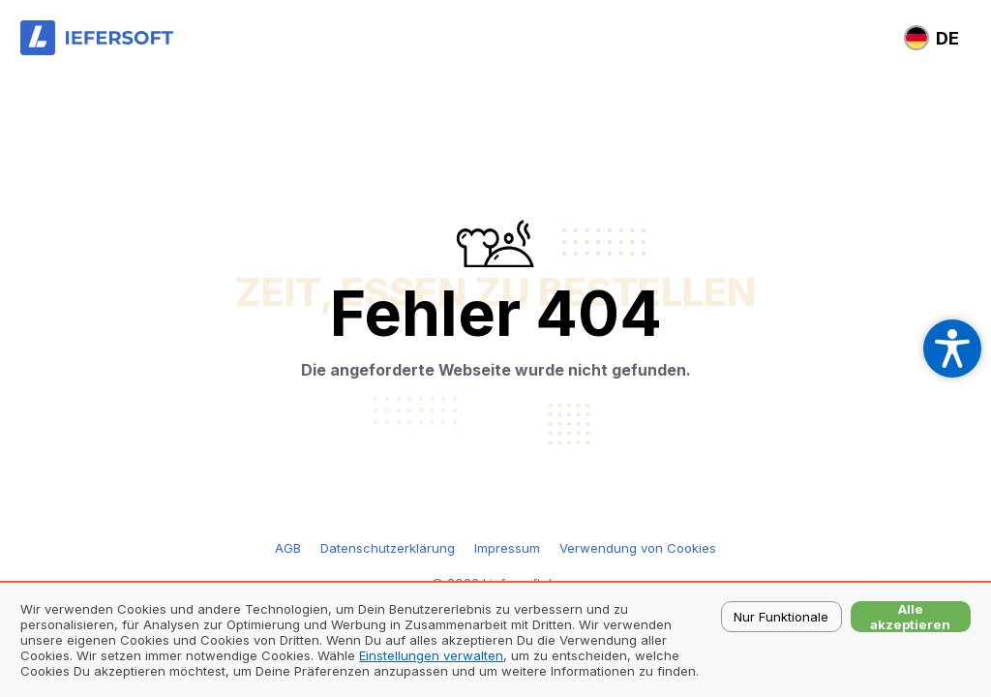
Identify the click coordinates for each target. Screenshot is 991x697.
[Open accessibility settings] (952, 348)
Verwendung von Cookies (637, 548)
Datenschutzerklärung (387, 548)
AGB (288, 548)
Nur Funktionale (781, 616)
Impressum (507, 548)
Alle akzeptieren (910, 616)
